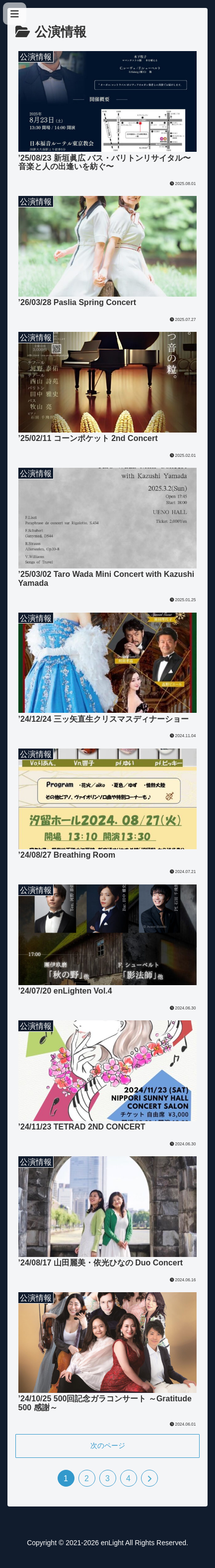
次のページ (107, 1445)
